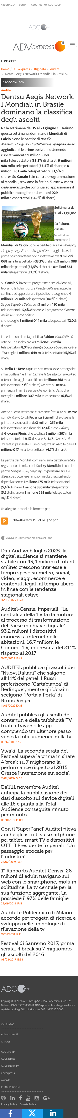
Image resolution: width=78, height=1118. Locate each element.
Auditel (55, 69)
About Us (36, 5)
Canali (5, 1041)
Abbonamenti (9, 5)
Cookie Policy (28, 1104)
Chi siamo (7, 1024)
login (57, 5)
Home (5, 69)
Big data (40, 69)
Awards (5, 1080)
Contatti (24, 5)
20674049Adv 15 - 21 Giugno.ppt (35, 520)
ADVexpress (22, 69)
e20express (8, 1073)
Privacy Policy (9, 1104)
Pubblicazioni (10, 1087)
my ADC (48, 5)
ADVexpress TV (10, 1065)
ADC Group (8, 1051)
